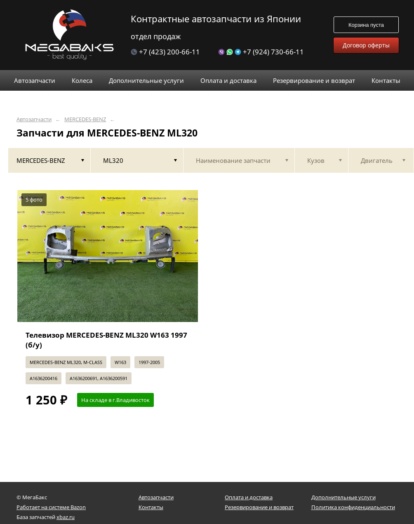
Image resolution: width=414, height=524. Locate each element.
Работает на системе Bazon (51, 507)
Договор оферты (366, 45)
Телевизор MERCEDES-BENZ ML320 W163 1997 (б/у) (106, 340)
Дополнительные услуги (343, 497)
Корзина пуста (366, 25)
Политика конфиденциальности (353, 507)
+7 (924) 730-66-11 (261, 51)
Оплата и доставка (249, 497)
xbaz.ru (65, 517)
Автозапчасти (34, 119)
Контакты (151, 507)
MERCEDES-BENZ (85, 119)
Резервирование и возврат (259, 507)
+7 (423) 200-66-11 (165, 51)
